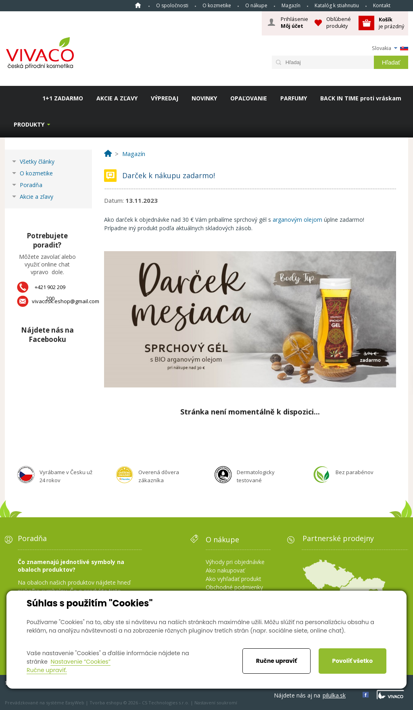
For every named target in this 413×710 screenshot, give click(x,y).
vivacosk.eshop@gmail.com (65, 301)
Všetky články (37, 161)
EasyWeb (74, 703)
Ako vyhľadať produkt (233, 579)
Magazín (291, 5)
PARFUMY (293, 98)
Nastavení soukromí (215, 703)
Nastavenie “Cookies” (80, 662)
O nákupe (256, 5)
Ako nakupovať (225, 570)
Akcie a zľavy (36, 196)
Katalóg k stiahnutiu (337, 5)
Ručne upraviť (276, 661)
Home (138, 5)
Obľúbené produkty (338, 22)
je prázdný (391, 22)
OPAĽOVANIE (248, 98)
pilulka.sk (334, 695)
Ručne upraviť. (47, 670)
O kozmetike (216, 5)
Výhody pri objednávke (235, 562)
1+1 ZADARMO (62, 98)
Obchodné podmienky (234, 587)
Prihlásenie (294, 22)
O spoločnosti (172, 5)
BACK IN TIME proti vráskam (360, 98)
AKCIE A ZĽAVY (117, 98)
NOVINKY (204, 98)
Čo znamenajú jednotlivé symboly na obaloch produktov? (71, 565)
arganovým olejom (298, 219)
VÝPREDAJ (164, 98)
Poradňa (31, 185)
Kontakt (381, 5)
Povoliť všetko (352, 661)
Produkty (29, 124)
